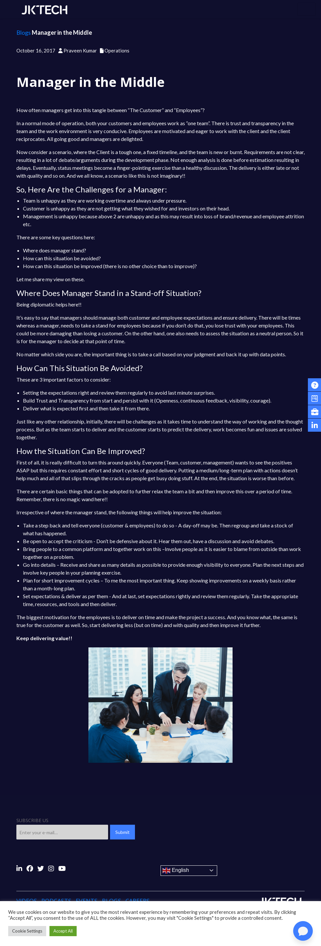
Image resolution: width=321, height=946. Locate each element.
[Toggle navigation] (306, 9)
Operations (116, 50)
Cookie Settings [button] (27, 931)
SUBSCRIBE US (32, 820)
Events (87, 901)
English (175, 871)
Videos (26, 901)
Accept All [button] (63, 931)
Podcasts (56, 901)
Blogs (23, 32)
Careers (137, 901)
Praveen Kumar (80, 50)
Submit (122, 832)
